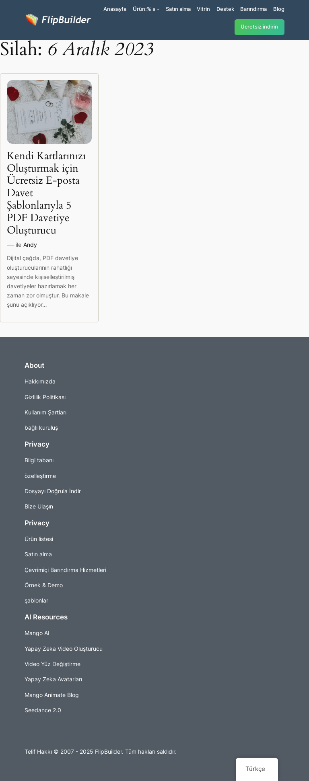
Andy (30, 244)
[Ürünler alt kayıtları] (158, 8)
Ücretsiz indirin (259, 27)
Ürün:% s (144, 9)
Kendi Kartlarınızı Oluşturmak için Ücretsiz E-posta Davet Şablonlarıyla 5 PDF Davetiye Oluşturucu (46, 193)
